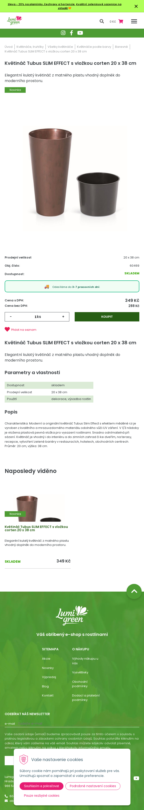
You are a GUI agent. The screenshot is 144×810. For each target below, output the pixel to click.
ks (39, 316)
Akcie (46, 658)
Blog (45, 686)
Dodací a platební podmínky (86, 697)
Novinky (48, 668)
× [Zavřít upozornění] (136, 6)
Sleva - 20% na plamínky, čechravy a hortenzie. (41, 4)
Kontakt (47, 695)
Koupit (107, 316)
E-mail (10, 723)
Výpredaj (49, 677)
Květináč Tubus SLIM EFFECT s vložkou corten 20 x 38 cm (36, 528)
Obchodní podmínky (80, 684)
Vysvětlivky (80, 672)
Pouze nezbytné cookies (42, 795)
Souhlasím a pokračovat (41, 786)
